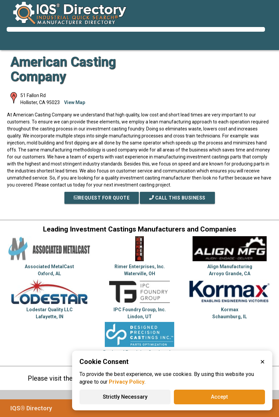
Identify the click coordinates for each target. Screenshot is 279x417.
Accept (219, 397)
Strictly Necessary (125, 397)
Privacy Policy (127, 382)
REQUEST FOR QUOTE (102, 197)
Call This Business (177, 197)
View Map (74, 102)
